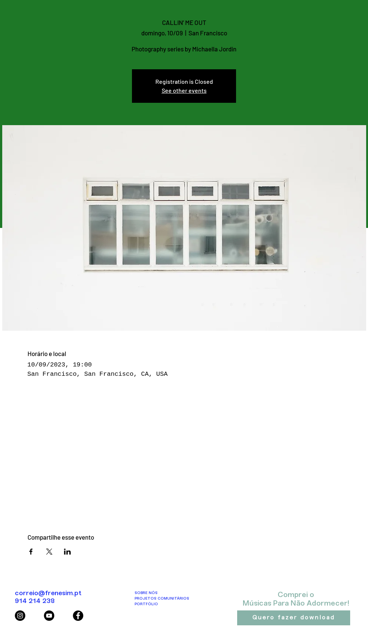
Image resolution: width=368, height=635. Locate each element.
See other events (184, 90)
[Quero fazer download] (293, 617)
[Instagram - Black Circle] (20, 615)
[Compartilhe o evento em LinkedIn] (67, 552)
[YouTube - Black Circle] (49, 615)
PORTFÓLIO (146, 604)
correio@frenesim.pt (48, 593)
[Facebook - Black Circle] (78, 615)
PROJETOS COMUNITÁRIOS (162, 599)
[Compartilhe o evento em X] (49, 552)
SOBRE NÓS (146, 593)
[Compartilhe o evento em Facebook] (31, 552)
